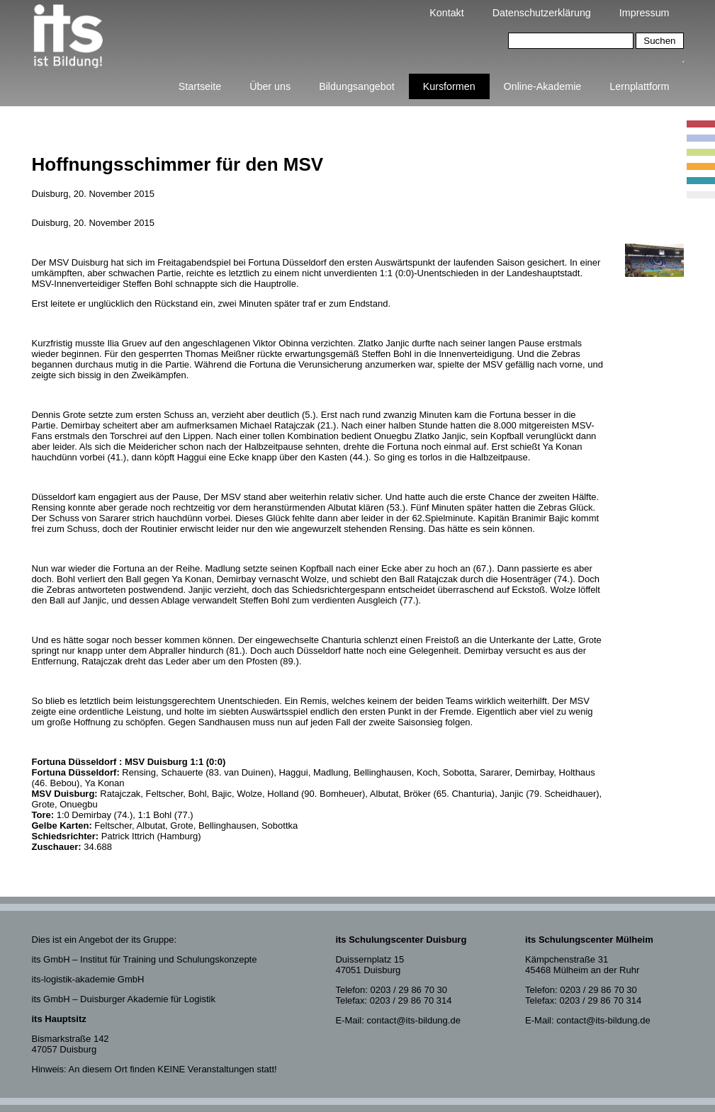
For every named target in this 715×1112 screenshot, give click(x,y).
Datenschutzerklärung (541, 12)
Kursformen (449, 86)
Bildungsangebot (357, 86)
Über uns (270, 86)
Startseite (200, 86)
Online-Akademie (543, 86)
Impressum (644, 12)
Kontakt (446, 12)
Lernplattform (639, 86)
